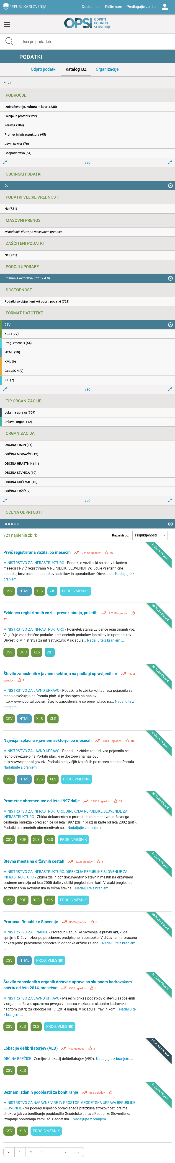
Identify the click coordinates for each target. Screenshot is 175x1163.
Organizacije (107, 69)
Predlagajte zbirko (141, 7)
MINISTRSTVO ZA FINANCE (26, 932)
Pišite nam (113, 7)
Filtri (7, 82)
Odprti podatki (44, 69)
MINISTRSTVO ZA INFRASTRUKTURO (34, 563)
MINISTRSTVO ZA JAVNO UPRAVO (31, 690)
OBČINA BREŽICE (17, 1059)
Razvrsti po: (120, 535)
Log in (165, 7)
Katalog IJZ (76, 69)
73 (66, 1152)
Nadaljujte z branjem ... (105, 640)
